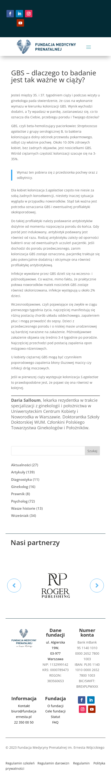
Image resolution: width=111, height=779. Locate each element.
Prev (14, 585)
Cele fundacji (55, 711)
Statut (55, 717)
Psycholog (19, 501)
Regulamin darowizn (53, 763)
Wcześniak (20, 515)
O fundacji (55, 706)
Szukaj (92, 451)
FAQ (55, 722)
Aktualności (21, 465)
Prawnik (18, 493)
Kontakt (24, 706)
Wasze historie (23, 508)
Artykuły (18, 472)
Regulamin (81, 763)
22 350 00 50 (24, 722)
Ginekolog (19, 486)
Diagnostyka (21, 479)
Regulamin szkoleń (20, 763)
